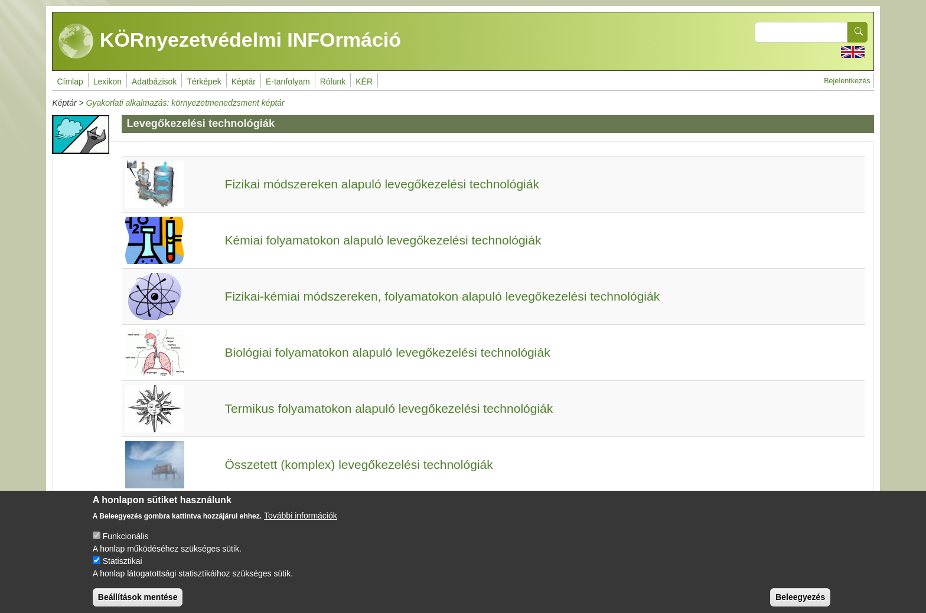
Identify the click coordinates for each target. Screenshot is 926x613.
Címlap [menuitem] (70, 81)
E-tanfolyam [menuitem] (288, 81)
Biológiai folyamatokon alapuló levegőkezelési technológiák (387, 352)
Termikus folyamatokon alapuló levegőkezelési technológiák (389, 408)
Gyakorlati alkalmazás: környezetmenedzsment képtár (185, 102)
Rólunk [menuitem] (333, 81)
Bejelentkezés (847, 81)
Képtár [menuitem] (243, 81)
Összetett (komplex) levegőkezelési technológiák (359, 464)
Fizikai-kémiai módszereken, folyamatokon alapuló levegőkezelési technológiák (442, 296)
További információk (300, 525)
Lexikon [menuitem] (107, 81)
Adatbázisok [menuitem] (154, 81)
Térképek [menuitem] (204, 81)
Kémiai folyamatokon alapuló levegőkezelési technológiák (383, 240)
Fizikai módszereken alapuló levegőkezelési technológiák (382, 184)
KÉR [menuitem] (364, 81)
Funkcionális (126, 545)
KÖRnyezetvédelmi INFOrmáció (229, 41)
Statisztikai (122, 570)
